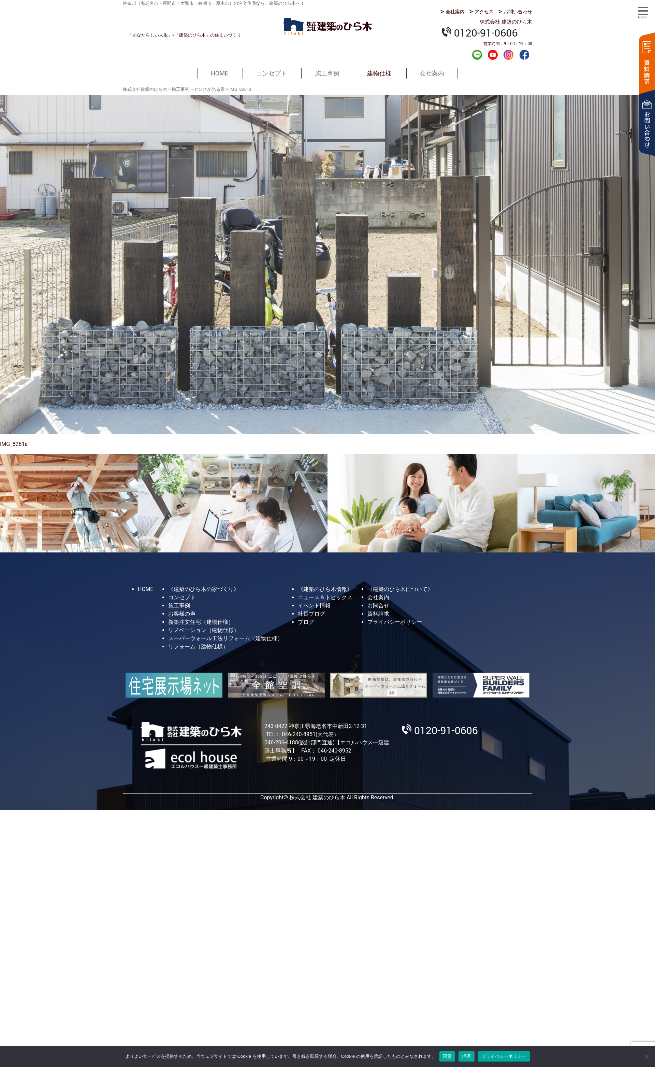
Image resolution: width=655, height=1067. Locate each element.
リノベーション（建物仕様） (203, 630)
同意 (447, 1056)
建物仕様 (379, 73)
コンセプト (271, 73)
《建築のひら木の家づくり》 (203, 589)
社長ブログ (311, 613)
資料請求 (646, 62)
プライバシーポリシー (394, 622)
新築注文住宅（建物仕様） (201, 622)
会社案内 (455, 11)
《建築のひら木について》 (400, 589)
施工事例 (327, 73)
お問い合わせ (518, 11)
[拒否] (646, 1056)
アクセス (484, 11)
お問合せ (378, 605)
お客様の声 (181, 613)
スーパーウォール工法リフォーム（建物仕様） (225, 638)
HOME (219, 73)
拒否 (466, 1056)
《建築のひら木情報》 (325, 589)
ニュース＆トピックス (325, 597)
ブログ (306, 622)
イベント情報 (314, 605)
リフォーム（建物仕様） (198, 646)
